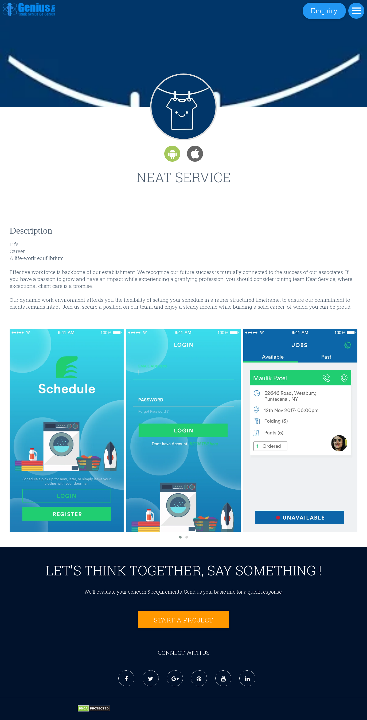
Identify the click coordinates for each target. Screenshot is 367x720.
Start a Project (183, 620)
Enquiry (324, 11)
